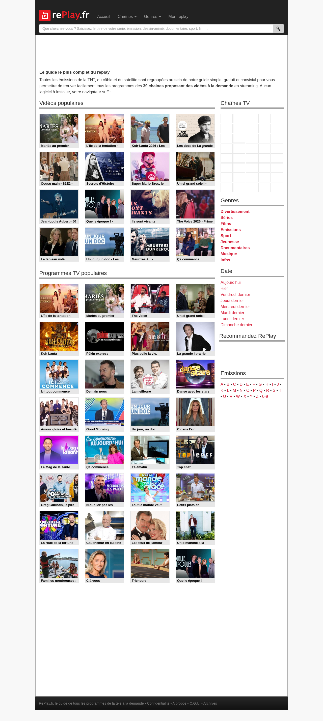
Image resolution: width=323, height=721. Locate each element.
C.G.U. (195, 703)
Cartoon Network (252, 177)
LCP (239, 187)
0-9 (265, 396)
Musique (229, 254)
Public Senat (252, 187)
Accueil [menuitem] (103, 16)
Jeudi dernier (232, 300)
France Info (239, 158)
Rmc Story (227, 148)
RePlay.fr (46, 703)
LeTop (227, 187)
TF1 (227, 118)
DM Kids (277, 177)
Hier (224, 288)
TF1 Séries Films (252, 138)
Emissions (231, 230)
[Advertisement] (161, 50)
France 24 (239, 168)
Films (226, 223)
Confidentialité (158, 703)
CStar (239, 138)
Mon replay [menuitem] (179, 16)
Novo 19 (227, 158)
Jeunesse (230, 242)
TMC (264, 128)
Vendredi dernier (235, 294)
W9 (252, 128)
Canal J (239, 177)
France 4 (227, 138)
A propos (179, 703)
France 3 (252, 118)
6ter (264, 138)
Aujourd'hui (231, 282)
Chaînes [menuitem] (127, 16)
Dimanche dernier (236, 325)
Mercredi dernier (235, 306)
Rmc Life (239, 148)
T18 (277, 148)
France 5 (277, 118)
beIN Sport (252, 168)
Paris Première (264, 148)
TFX (277, 128)
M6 (227, 128)
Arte (239, 128)
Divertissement (235, 211)
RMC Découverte (277, 138)
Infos (225, 260)
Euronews (227, 168)
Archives (210, 703)
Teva (252, 148)
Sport (226, 236)
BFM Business (277, 158)
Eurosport (264, 168)
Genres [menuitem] (152, 16)
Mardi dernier (232, 313)
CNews (252, 158)
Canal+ (264, 118)
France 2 (239, 118)
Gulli (227, 177)
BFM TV (264, 158)
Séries (227, 217)
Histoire (264, 187)
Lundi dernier (232, 319)
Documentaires (235, 248)
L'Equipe (277, 168)
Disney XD (264, 177)
